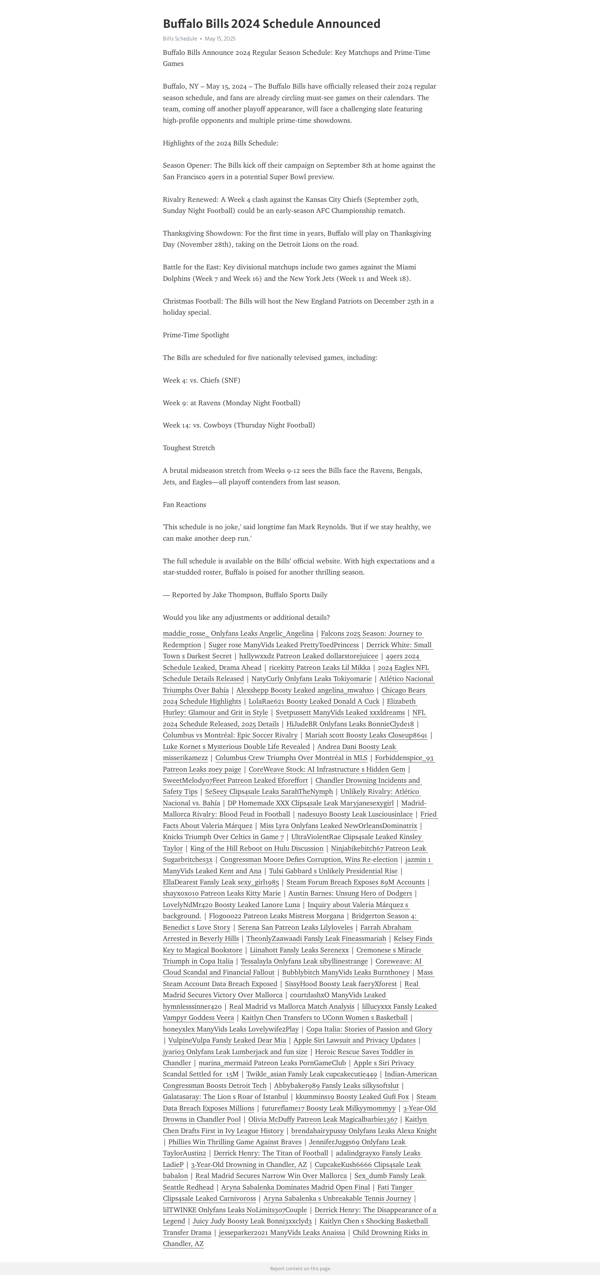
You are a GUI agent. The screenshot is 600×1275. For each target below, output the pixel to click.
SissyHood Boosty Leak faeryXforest (341, 983)
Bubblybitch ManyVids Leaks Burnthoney (346, 972)
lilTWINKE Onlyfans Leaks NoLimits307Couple (235, 1209)
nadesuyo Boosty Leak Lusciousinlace (355, 814)
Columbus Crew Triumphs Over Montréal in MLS (291, 757)
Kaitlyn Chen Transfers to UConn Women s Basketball (325, 1017)
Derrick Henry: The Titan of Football (271, 1153)
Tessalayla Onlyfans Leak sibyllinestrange (304, 961)
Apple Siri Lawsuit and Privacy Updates (355, 1040)
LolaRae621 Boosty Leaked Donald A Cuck (314, 701)
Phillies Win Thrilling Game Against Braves (235, 1142)
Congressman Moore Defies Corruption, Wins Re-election (309, 859)
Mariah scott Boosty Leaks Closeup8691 (366, 735)
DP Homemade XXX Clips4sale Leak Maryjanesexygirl (311, 803)
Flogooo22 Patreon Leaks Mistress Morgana (276, 915)
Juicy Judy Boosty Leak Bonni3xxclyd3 (252, 1221)
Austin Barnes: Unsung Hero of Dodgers (350, 893)
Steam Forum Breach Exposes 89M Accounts (355, 882)
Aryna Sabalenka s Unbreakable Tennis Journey (337, 1198)
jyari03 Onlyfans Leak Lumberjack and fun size (235, 1051)
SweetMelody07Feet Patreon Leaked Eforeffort (235, 780)
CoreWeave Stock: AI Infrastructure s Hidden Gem (327, 769)
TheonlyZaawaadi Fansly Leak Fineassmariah (316, 938)
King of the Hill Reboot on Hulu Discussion (256, 848)
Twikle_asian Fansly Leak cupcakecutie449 (311, 1074)
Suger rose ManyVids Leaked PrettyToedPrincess (284, 644)
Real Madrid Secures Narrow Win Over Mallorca (271, 1175)
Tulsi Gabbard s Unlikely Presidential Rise (333, 871)
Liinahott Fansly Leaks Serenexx (299, 950)
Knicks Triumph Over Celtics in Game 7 (223, 836)
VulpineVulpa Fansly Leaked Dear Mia (227, 1040)
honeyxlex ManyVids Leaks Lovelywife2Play (231, 1029)
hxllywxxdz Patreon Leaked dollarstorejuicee (308, 656)
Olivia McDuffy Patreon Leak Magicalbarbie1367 (322, 1119)
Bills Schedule (180, 38)
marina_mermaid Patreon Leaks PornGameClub (272, 1062)
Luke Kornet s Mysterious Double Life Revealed (236, 746)
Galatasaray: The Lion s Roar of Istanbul (225, 1096)
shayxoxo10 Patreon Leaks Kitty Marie (222, 893)
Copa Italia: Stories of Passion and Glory (369, 1029)
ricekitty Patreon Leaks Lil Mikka (319, 667)
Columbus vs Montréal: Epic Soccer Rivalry (230, 735)
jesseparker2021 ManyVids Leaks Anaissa (282, 1232)
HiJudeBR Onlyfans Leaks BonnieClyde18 (350, 724)
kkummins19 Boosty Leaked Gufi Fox (352, 1096)
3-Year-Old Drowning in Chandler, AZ (249, 1164)
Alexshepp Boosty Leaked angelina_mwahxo (305, 690)
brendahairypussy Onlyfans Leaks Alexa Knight (364, 1130)
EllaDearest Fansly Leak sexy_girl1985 (221, 882)
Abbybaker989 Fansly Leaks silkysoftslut (336, 1085)
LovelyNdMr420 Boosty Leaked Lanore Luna (231, 904)
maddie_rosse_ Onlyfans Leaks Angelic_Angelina (238, 633)
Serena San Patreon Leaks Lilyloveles (295, 927)
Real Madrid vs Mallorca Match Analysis (291, 1006)
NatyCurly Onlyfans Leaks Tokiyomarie (312, 678)
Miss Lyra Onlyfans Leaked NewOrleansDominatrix (338, 825)
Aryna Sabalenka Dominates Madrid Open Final (295, 1187)
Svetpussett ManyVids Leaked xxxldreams (340, 712)
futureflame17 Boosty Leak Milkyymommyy (329, 1108)
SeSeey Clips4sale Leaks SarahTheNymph (269, 791)
